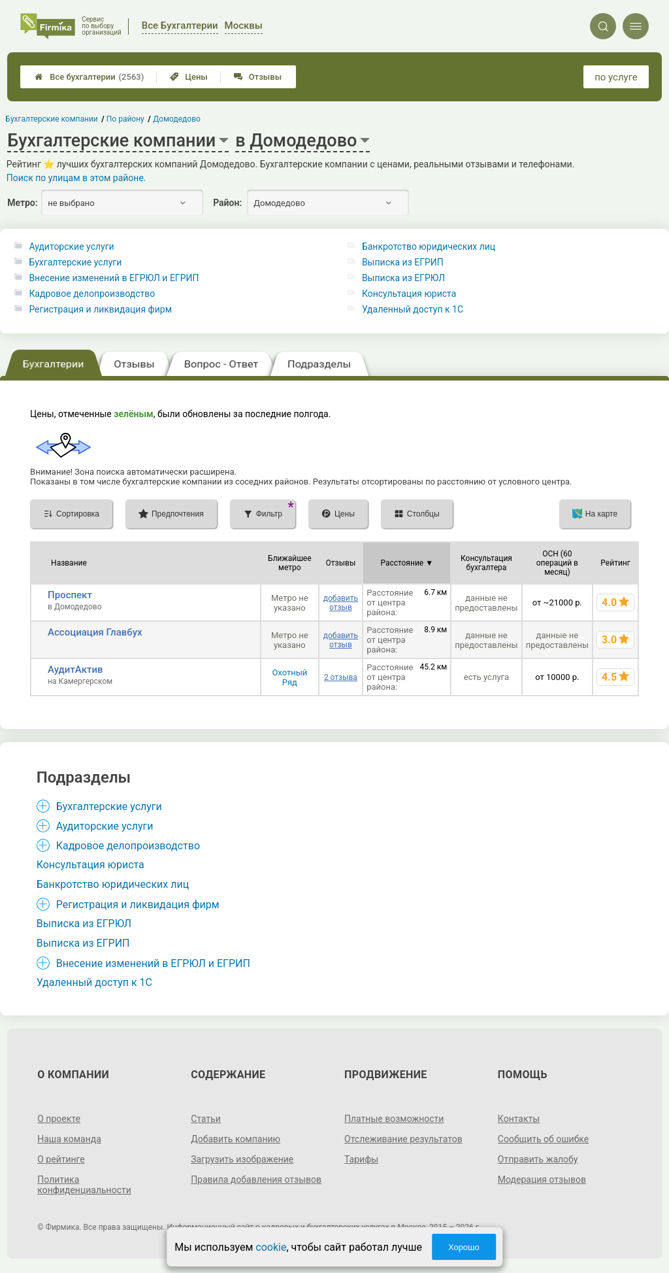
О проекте (58, 1118)
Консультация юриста (409, 293)
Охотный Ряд (289, 677)
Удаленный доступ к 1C (412, 309)
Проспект (70, 595)
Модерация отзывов (542, 1179)
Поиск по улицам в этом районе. (76, 178)
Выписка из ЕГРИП (403, 262)
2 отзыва (340, 677)
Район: (227, 202)
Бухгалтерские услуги (75, 262)
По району (125, 119)
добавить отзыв (340, 603)
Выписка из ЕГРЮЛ (403, 277)
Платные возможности (394, 1118)
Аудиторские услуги (71, 246)
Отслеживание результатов (403, 1139)
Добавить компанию (235, 1139)
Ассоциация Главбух (95, 632)
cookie (270, 1247)
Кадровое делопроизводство (92, 293)
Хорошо (464, 1247)
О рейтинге (61, 1159)
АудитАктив (75, 669)
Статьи (206, 1118)
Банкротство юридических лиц (428, 246)
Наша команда (69, 1139)
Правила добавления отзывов (256, 1179)
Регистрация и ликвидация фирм (100, 309)
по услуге (616, 77)
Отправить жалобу (538, 1159)
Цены (189, 77)
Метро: (22, 202)
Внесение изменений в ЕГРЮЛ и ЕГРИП (114, 277)
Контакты (519, 1118)
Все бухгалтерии (89, 77)
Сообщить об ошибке (543, 1139)
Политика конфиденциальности (84, 1184)
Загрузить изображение (242, 1159)
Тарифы (361, 1159)
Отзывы (258, 77)
